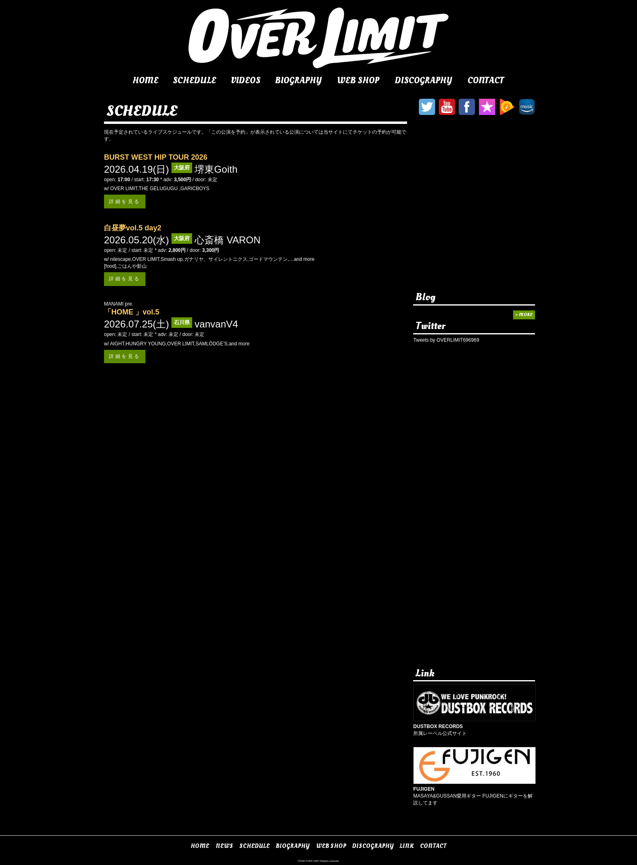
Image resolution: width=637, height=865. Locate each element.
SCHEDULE (194, 80)
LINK (407, 846)
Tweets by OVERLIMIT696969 (446, 340)
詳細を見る (125, 201)
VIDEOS (245, 80)
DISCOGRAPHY (423, 80)
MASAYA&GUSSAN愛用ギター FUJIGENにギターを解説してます (474, 793)
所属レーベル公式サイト (474, 726)
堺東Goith (216, 169)
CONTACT (486, 80)
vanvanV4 (216, 324)
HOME (145, 80)
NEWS (224, 846)
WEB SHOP (358, 80)
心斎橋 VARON (227, 239)
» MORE (524, 315)
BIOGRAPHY (298, 80)
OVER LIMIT (312, 861)
